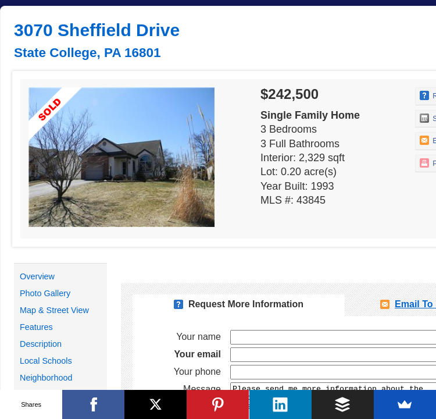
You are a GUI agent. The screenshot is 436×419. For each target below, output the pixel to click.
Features (36, 327)
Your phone (197, 372)
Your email (197, 354)
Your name (198, 337)
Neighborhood (46, 377)
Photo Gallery (45, 293)
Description (41, 344)
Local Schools (46, 360)
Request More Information (245, 304)
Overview (37, 276)
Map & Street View (54, 310)
